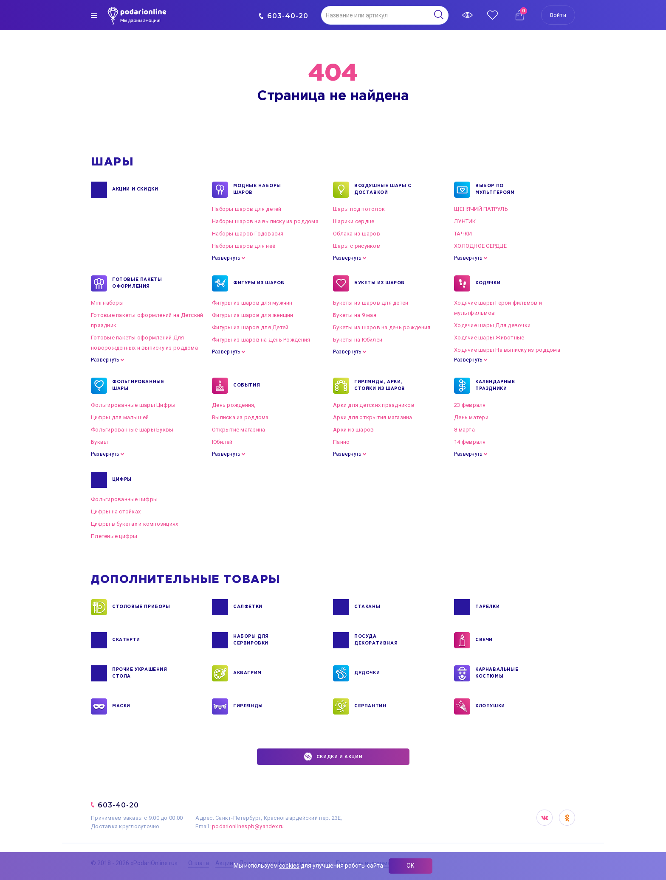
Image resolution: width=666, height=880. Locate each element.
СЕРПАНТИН (370, 706)
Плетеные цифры (114, 536)
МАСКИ (121, 706)
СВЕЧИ (484, 640)
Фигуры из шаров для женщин (252, 315)
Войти (558, 15)
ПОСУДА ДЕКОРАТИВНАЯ (376, 640)
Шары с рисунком (357, 246)
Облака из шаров (356, 233)
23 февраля (470, 405)
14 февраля (470, 442)
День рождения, (234, 405)
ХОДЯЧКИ (487, 283)
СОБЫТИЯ (246, 386)
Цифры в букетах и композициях (134, 524)
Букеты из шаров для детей (371, 303)
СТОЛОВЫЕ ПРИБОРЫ (141, 607)
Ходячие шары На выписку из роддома (507, 350)
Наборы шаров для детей (247, 209)
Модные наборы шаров (257, 190)
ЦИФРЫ (122, 480)
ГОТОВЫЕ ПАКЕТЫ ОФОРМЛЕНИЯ (137, 283)
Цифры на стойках (116, 511)
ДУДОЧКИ (367, 673)
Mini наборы (107, 303)
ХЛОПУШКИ (490, 706)
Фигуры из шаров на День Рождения (261, 339)
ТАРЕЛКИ (487, 607)
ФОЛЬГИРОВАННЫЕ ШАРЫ (138, 386)
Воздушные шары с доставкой (383, 190)
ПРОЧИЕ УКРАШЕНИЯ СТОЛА (139, 673)
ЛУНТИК (465, 221)
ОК (410, 865)
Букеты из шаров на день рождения (381, 327)
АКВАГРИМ (247, 673)
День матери (471, 417)
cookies (289, 865)
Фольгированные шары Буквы (132, 429)
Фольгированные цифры (124, 499)
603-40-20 (283, 16)
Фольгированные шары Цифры (133, 405)
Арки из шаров (353, 429)
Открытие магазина (238, 429)
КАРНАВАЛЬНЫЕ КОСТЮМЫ (496, 673)
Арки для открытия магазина (372, 417)
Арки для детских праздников (374, 405)
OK (567, 818)
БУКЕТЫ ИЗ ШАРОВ (379, 283)
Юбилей (222, 442)
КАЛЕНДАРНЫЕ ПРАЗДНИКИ (495, 386)
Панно (341, 442)
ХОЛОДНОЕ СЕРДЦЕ (480, 246)
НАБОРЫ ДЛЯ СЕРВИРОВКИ (251, 640)
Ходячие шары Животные (489, 337)
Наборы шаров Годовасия (248, 233)
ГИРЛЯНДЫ (248, 706)
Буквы (99, 442)
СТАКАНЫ (367, 607)
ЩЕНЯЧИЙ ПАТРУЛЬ (481, 209)
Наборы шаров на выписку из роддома (265, 221)
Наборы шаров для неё (243, 246)
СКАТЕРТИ (126, 640)
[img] (94, 15)
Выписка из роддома (240, 417)
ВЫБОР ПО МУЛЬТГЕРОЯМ (495, 190)
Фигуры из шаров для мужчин (252, 303)
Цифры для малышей (120, 417)
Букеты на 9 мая (354, 315)
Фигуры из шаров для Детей (250, 327)
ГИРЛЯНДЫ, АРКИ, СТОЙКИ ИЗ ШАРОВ (379, 386)
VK (544, 818)
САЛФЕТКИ (247, 607)
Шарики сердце (353, 221)
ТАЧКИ (463, 233)
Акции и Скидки (135, 190)
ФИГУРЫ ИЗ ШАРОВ (259, 283)
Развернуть (226, 258)
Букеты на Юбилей (357, 339)
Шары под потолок (359, 209)
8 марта (464, 429)
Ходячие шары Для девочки (492, 325)
